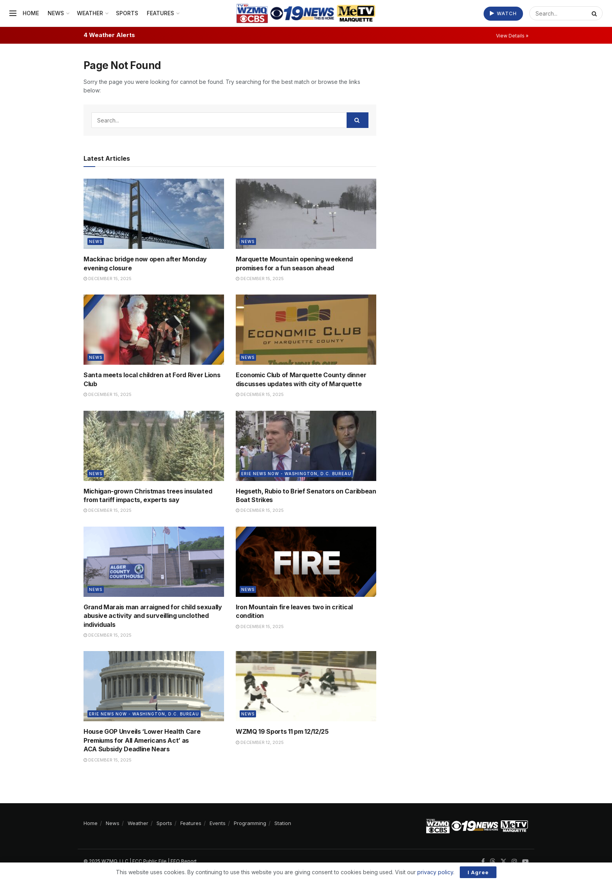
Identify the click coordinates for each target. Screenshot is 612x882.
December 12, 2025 (260, 742)
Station (282, 823)
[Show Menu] (12, 13)
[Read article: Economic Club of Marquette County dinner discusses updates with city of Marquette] (306, 330)
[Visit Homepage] (306, 13)
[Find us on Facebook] (483, 861)
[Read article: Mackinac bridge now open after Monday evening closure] (154, 214)
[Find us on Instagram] (514, 861)
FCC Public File (149, 861)
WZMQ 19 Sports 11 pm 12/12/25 (282, 731)
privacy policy (435, 872)
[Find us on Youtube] (525, 861)
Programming (250, 823)
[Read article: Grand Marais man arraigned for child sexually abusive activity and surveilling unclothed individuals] (154, 562)
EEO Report (184, 861)
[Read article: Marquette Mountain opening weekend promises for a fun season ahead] (306, 214)
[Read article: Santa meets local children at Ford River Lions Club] (154, 330)
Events (218, 823)
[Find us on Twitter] (503, 861)
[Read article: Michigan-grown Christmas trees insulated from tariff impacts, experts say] (154, 446)
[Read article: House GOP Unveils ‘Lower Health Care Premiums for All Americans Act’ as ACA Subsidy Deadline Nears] (154, 686)
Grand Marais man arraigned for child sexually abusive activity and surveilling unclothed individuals (153, 615)
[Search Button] (595, 13)
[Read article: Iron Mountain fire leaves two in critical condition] (306, 562)
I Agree (478, 872)
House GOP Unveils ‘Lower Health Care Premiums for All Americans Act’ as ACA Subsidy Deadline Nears (142, 740)
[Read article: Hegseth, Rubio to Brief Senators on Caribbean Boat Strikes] (306, 446)
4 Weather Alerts (109, 35)
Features (160, 13)
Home (31, 13)
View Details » (512, 36)
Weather (90, 13)
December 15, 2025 (108, 278)
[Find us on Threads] (492, 861)
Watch (503, 13)
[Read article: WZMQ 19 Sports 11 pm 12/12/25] (306, 686)
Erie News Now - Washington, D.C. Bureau (296, 473)
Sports (127, 13)
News (56, 13)
